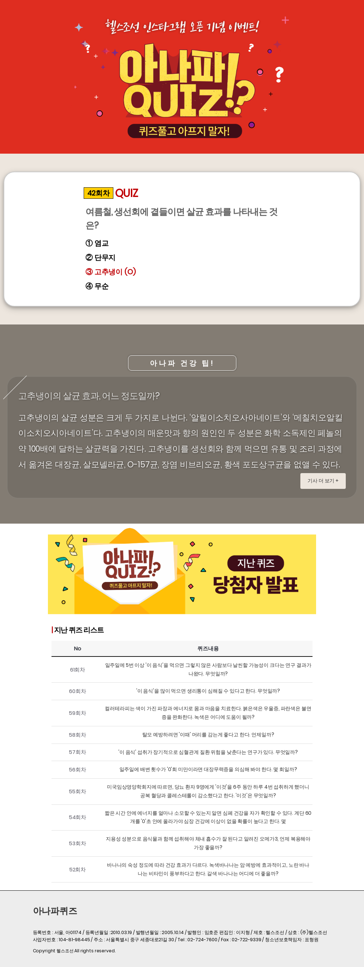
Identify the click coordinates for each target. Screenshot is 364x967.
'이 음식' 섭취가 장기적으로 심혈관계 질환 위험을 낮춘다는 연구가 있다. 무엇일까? (208, 752)
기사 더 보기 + (323, 480)
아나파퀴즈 (55, 911)
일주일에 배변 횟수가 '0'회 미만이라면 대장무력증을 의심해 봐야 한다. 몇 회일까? (208, 769)
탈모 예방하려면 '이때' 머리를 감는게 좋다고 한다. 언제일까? (208, 734)
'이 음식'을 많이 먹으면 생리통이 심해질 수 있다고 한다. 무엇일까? (208, 690)
